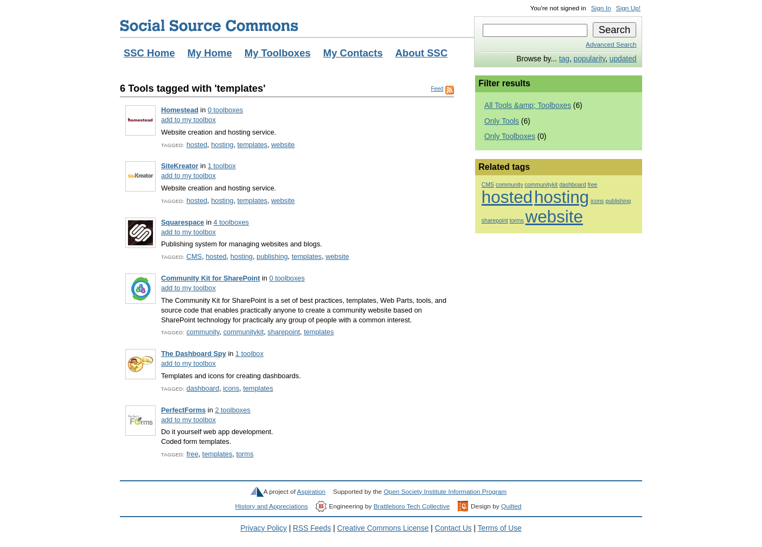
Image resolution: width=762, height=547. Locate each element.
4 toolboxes (231, 222)
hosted (197, 145)
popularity (590, 59)
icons (231, 388)
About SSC (421, 53)
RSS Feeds (312, 528)
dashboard (203, 388)
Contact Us (453, 528)
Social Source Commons (209, 25)
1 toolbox (222, 166)
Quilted (511, 506)
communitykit (243, 332)
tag (564, 59)
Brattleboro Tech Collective (412, 506)
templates (252, 145)
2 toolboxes (232, 410)
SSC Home (149, 53)
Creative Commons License (383, 528)
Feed (437, 89)
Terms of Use (500, 528)
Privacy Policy (263, 528)
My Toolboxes (278, 53)
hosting (222, 145)
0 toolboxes (225, 110)
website (282, 145)
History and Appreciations (271, 506)
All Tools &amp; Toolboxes (527, 105)
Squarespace (182, 222)
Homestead (179, 110)
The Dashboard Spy (193, 353)
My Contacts (353, 53)
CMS (194, 256)
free (192, 454)
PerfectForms (183, 410)
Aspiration (311, 491)
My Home (209, 53)
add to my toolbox (188, 120)
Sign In (601, 8)
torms (244, 454)
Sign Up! (628, 8)
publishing (272, 256)
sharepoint (283, 332)
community (203, 332)
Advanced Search (611, 44)
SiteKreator (179, 166)
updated (623, 59)
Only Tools (501, 121)
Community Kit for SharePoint (210, 278)
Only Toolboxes (509, 136)
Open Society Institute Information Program (445, 491)
